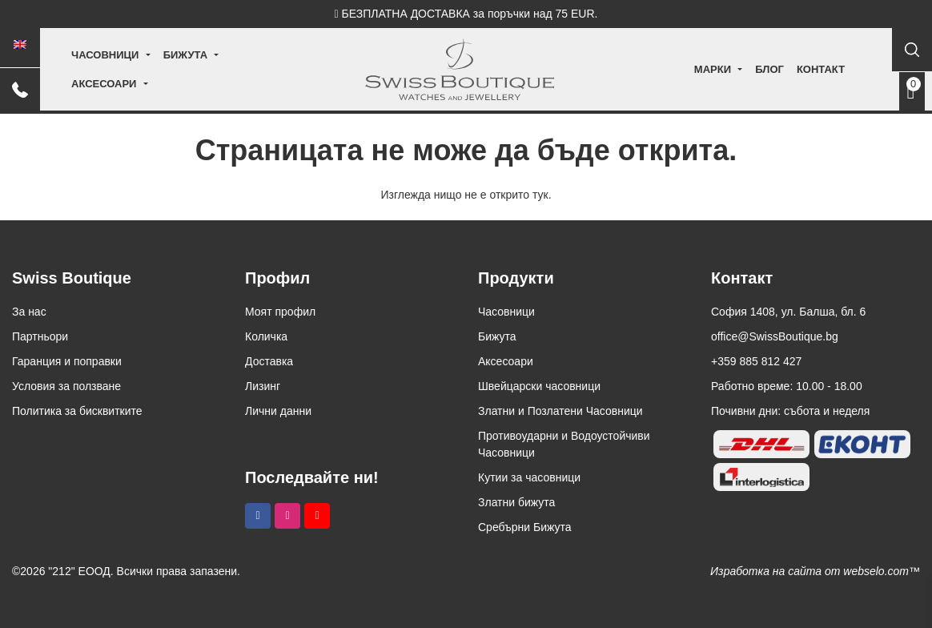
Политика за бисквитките (77, 411)
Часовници (111, 69)
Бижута (192, 69)
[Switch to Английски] (20, 45)
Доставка (269, 361)
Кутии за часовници (529, 477)
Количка (266, 336)
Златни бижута (516, 502)
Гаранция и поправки (67, 361)
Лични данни (278, 411)
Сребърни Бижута (525, 527)
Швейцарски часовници (539, 386)
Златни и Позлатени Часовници (560, 411)
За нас (29, 311)
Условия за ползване (66, 386)
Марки (679, 69)
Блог (735, 69)
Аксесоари (271, 69)
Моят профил (280, 311)
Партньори (40, 336)
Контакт (787, 69)
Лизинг (262, 386)
